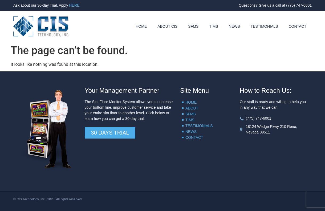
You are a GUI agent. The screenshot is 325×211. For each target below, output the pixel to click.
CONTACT (297, 26)
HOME (141, 26)
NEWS (234, 26)
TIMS (213, 26)
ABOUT (191, 108)
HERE (74, 5)
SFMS (193, 26)
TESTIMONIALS (264, 26)
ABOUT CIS (167, 26)
